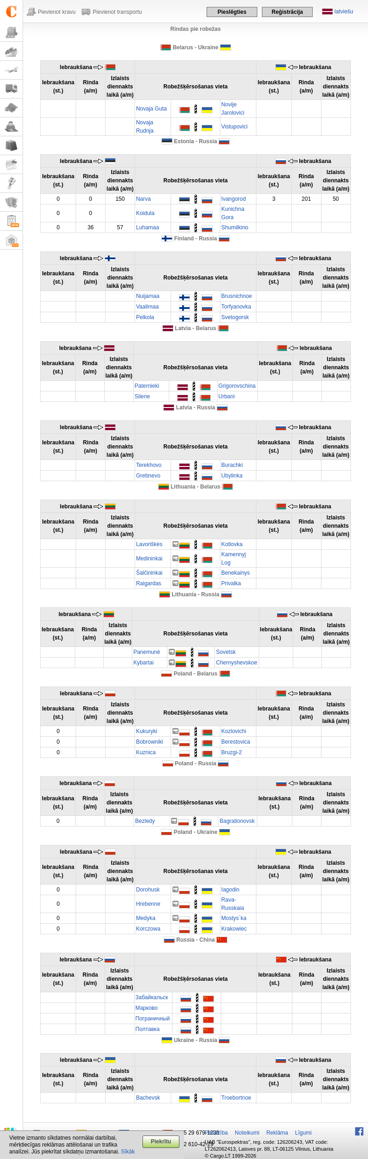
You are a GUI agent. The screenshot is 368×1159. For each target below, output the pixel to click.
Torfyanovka (236, 306)
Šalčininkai (149, 573)
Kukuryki (146, 731)
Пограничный (153, 1018)
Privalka (231, 583)
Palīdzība (216, 1133)
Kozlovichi (233, 731)
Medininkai (149, 558)
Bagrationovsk (237, 821)
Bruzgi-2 (231, 752)
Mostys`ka (234, 918)
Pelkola (145, 317)
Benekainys (235, 573)
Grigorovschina (237, 386)
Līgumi (303, 1133)
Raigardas (148, 583)
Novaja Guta (151, 108)
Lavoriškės (149, 544)
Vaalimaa (147, 306)
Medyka (145, 918)
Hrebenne (148, 904)
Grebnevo (148, 475)
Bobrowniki (149, 742)
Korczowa (148, 929)
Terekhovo (148, 465)
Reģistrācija (287, 12)
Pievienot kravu (57, 12)
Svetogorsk (235, 317)
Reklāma (277, 1133)
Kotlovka (232, 544)
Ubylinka (232, 475)
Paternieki (147, 386)
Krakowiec (234, 929)
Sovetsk (226, 652)
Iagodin (230, 889)
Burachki (232, 465)
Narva (143, 199)
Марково (147, 1008)
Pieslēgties (232, 12)
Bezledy (145, 821)
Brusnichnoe (236, 296)
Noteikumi (247, 1133)
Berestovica (235, 742)
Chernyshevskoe (236, 662)
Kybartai (143, 662)
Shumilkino (235, 227)
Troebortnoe (236, 1098)
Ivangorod (233, 199)
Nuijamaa (148, 296)
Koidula (145, 213)
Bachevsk (148, 1098)
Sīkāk (128, 1151)
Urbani (227, 396)
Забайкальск (152, 997)
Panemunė (146, 652)
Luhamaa (147, 227)
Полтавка (148, 1029)
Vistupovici (234, 126)
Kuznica (146, 752)
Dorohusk (148, 889)
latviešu (343, 11)
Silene (142, 396)
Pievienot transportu (117, 12)
